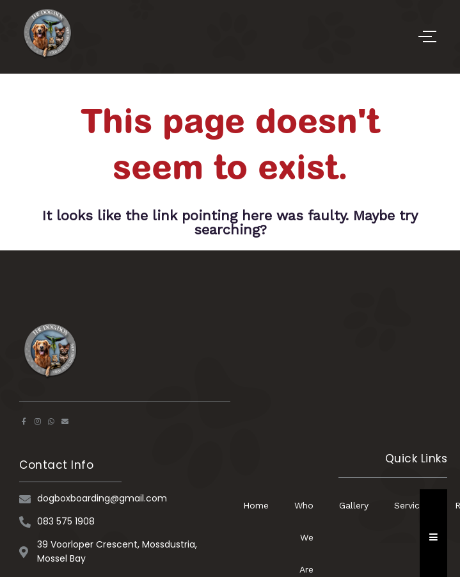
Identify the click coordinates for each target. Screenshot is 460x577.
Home (256, 505)
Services (411, 505)
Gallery (354, 505)
